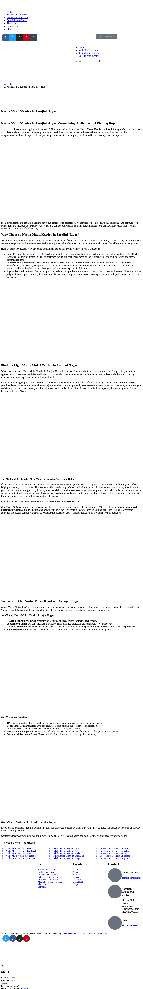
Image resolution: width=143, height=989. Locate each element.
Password (5, 980)
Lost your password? (10, 986)
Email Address (130, 872)
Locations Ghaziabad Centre (128, 891)
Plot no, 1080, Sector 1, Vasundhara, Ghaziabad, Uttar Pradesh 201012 (130, 906)
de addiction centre (35, 254)
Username (5, 977)
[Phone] (115, 923)
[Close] (2, 965)
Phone (125, 920)
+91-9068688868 (130, 925)
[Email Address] (115, 875)
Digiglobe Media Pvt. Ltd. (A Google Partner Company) (82, 933)
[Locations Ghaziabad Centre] (115, 891)
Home (10, 83)
